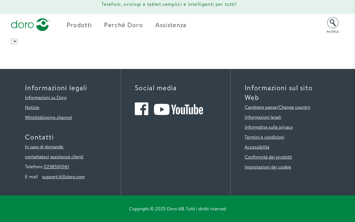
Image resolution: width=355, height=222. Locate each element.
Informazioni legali (263, 117)
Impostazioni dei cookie (268, 167)
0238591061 (56, 166)
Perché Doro (123, 24)
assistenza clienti (66, 156)
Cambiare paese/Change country (277, 107)
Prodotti (79, 24)
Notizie (32, 107)
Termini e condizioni (264, 137)
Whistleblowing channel (48, 117)
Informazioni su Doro (46, 97)
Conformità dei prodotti (268, 157)
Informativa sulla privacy (269, 127)
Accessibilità (257, 147)
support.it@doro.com (63, 176)
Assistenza (171, 24)
